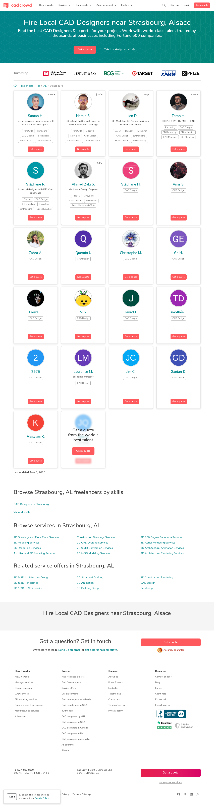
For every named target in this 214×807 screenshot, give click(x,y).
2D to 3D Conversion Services (95, 548)
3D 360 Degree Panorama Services (161, 537)
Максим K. (35, 437)
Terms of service (116, 705)
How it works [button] (22, 671)
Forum (158, 688)
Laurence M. (83, 372)
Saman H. (35, 116)
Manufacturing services (27, 711)
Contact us (114, 699)
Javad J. (131, 312)
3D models (67, 711)
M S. (83, 312)
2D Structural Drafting (90, 577)
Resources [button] (160, 671)
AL (45, 86)
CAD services (22, 694)
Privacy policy (115, 711)
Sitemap (66, 750)
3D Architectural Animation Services (162, 548)
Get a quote (202, 5)
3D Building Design (88, 588)
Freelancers (26, 86)
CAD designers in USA (73, 722)
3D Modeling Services (26, 543)
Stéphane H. (131, 184)
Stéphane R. (35, 184)
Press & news (115, 682)
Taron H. (178, 116)
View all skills (22, 512)
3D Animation (85, 583)
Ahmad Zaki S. (83, 184)
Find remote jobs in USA (74, 705)
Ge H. (178, 253)
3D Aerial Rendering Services (157, 543)
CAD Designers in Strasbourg (31, 504)
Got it (12, 797)
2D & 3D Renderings (26, 583)
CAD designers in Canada (75, 728)
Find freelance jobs (71, 682)
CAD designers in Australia (75, 739)
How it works (22, 677)
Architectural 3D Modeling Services (35, 553)
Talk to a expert (119, 49)
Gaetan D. (178, 372)
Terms (76, 794)
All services (21, 716)
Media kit (113, 688)
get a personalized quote (101, 650)
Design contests (23, 688)
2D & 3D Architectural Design (31, 577)
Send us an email (69, 650)
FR (38, 86)
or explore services (170, 782)
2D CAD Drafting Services (92, 543)
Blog (157, 682)
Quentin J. (83, 253)
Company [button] (113, 671)
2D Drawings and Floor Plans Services (36, 537)
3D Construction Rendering (156, 577)
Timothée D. (178, 312)
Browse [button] (66, 671)
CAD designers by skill (73, 716)
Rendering (146, 588)
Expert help (161, 699)
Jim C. (130, 372)
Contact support (163, 677)
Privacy (65, 794)
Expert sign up (162, 705)
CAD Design (147, 583)
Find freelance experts (73, 677)
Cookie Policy (41, 798)
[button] (64, 5)
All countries (68, 745)
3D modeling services (26, 699)
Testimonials (114, 694)
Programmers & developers (29, 705)
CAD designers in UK (72, 733)
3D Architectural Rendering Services (162, 553)
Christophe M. (131, 253)
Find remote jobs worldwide (76, 699)
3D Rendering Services (27, 548)
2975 (35, 372)
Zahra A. (35, 253)
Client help (160, 694)
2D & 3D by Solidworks (28, 588)
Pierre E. (35, 312)
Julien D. (130, 116)
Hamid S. (83, 116)
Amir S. (178, 184)
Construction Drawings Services (96, 537)
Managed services (24, 682)
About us (113, 677)
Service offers (69, 688)
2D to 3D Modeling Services (93, 553)
